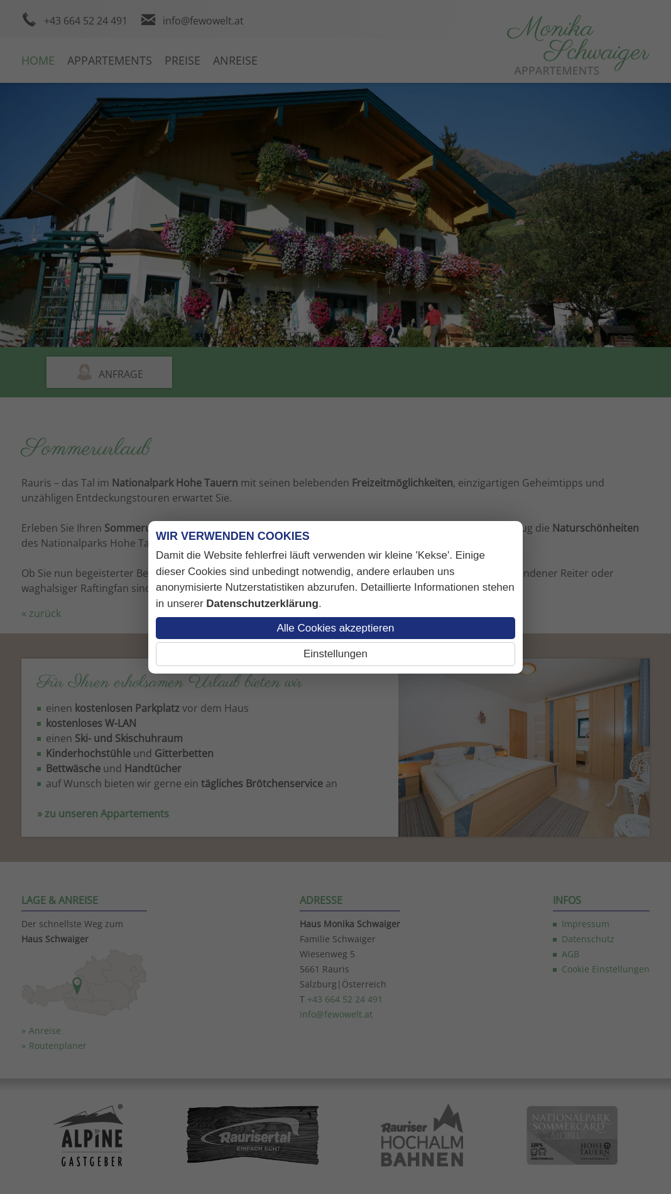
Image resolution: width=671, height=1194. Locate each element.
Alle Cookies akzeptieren (335, 628)
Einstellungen (335, 654)
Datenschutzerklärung (262, 604)
